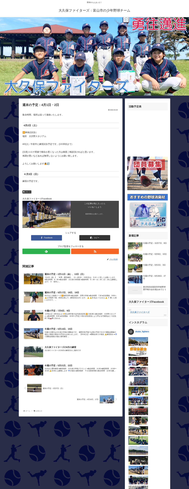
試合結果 (132, 470)
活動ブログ (133, 464)
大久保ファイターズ (140, 312)
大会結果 (132, 445)
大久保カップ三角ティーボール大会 (145, 438)
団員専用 (132, 432)
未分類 (131, 457)
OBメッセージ (135, 407)
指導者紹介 (133, 451)
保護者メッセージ (136, 426)
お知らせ (27, 192)
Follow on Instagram (148, 389)
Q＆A (130, 413)
